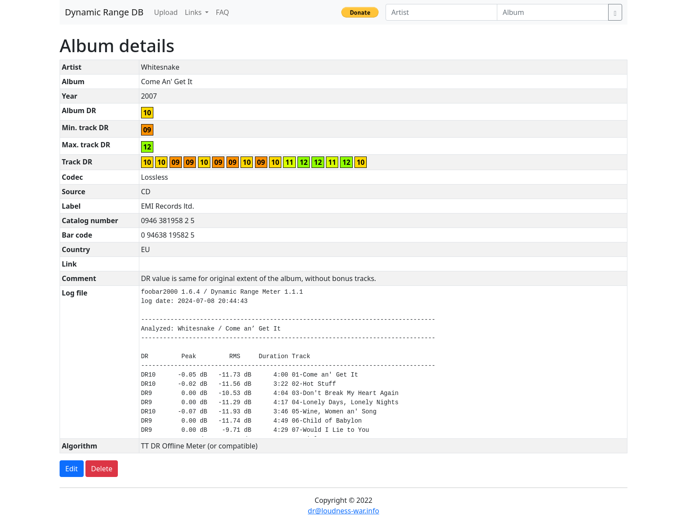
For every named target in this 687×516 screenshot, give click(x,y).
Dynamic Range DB (104, 12)
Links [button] (194, 12)
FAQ (222, 12)
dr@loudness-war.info (343, 511)
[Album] (553, 12)
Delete (102, 468)
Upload (165, 12)
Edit (71, 468)
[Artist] (441, 12)
